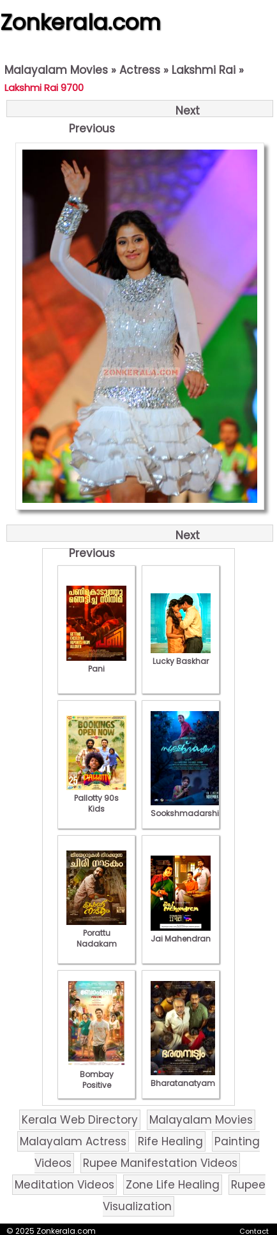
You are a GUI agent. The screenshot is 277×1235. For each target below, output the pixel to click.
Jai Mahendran (181, 933)
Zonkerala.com (80, 22)
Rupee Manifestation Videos (160, 1163)
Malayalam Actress (73, 1141)
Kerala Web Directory (80, 1119)
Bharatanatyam (183, 1078)
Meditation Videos (64, 1184)
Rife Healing (170, 1141)
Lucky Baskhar (181, 656)
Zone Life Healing (173, 1184)
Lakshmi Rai (204, 70)
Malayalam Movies (56, 70)
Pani (96, 663)
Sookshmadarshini (188, 808)
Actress (139, 70)
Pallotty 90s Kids (96, 798)
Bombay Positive (96, 1074)
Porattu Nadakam (96, 933)
